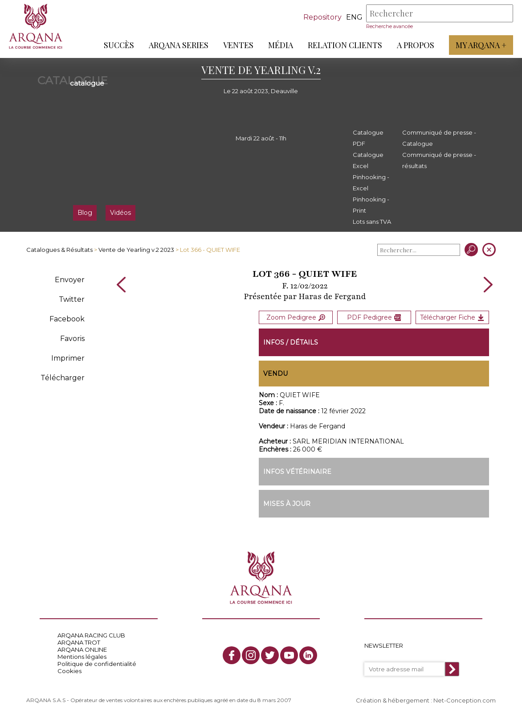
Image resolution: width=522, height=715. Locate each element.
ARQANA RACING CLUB (91, 635)
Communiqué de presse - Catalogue (439, 138)
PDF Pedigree (374, 317)
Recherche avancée (389, 26)
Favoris (72, 338)
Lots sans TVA (372, 221)
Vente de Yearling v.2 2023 (136, 249)
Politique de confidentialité (96, 663)
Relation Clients (345, 45)
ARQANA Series (178, 45)
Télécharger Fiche (452, 317)
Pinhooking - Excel (371, 182)
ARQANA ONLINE (82, 649)
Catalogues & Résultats (59, 249)
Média (280, 45)
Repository (322, 17)
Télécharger (63, 378)
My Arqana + (481, 45)
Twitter (72, 299)
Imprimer (68, 358)
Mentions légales (81, 656)
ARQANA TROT (78, 642)
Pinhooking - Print (371, 205)
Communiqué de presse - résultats (439, 160)
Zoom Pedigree (295, 317)
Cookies (69, 670)
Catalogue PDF (368, 138)
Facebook (67, 319)
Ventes (238, 45)
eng (354, 17)
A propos (415, 45)
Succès (119, 45)
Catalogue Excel (368, 160)
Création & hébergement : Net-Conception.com (426, 700)
